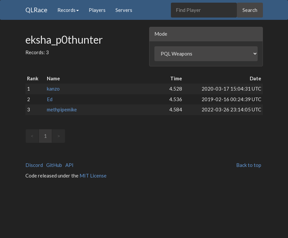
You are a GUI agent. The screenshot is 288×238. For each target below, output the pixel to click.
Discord (34, 165)
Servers (123, 10)
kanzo (53, 89)
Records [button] (68, 10)
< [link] (32, 136)
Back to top (248, 165)
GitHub (54, 165)
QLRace (36, 10)
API (69, 165)
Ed (49, 99)
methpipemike (62, 109)
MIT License (93, 175)
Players (97, 10)
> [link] (58, 136)
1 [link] (45, 136)
